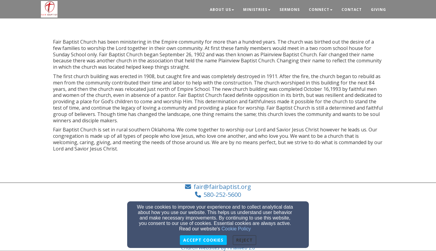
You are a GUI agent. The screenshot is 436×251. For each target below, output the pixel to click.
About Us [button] (222, 9)
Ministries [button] (256, 9)
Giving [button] (378, 9)
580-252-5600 (222, 194)
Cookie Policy (236, 228)
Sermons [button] (289, 9)
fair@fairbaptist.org (222, 187)
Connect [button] (320, 9)
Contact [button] (352, 9)
